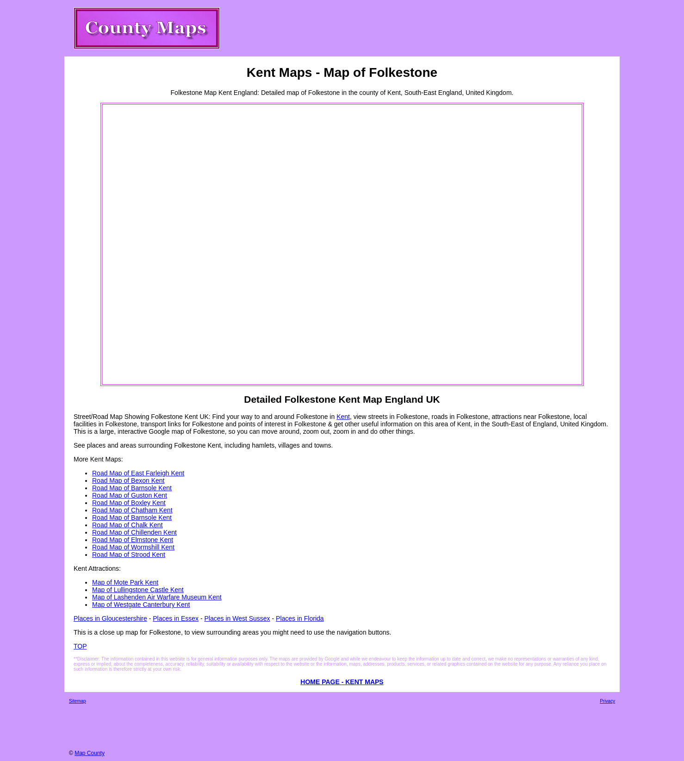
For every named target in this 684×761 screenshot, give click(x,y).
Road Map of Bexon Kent (128, 480)
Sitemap (77, 701)
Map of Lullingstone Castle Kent (138, 589)
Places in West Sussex (237, 618)
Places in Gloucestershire (110, 618)
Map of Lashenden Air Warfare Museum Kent (157, 597)
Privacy (607, 701)
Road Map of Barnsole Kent (132, 488)
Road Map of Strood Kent (128, 554)
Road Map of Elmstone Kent (132, 539)
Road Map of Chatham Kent (132, 510)
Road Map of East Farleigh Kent (138, 473)
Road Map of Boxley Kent (129, 502)
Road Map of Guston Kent (129, 495)
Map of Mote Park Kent (125, 582)
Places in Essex (176, 618)
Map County (90, 753)
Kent (343, 416)
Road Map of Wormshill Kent (133, 547)
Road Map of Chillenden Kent (134, 532)
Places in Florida (300, 618)
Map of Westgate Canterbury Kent (141, 604)
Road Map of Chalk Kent (127, 525)
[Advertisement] (140, 244)
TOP (80, 646)
